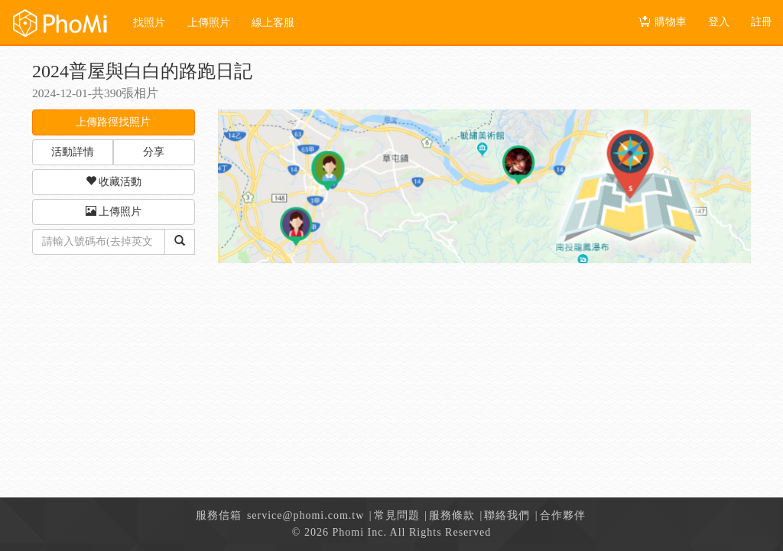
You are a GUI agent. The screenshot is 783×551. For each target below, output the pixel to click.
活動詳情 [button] (72, 152)
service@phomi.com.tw (305, 515)
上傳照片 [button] (114, 211)
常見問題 (397, 515)
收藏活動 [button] (114, 181)
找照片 (149, 22)
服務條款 (452, 515)
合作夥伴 (563, 515)
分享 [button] (153, 152)
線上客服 (273, 22)
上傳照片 (208, 22)
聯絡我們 (507, 515)
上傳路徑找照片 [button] (113, 122)
